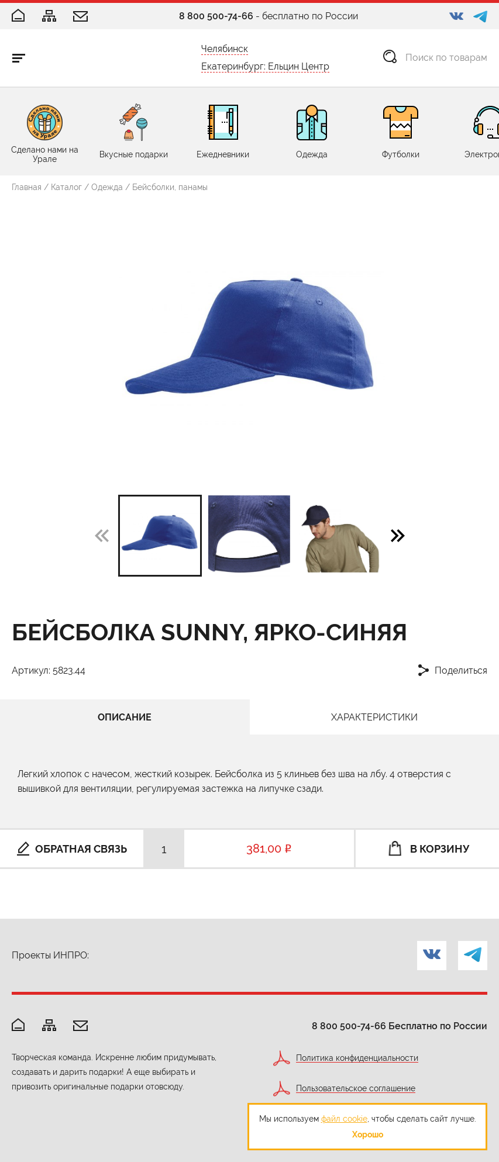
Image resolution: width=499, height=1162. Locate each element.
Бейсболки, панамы (170, 187)
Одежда (107, 187)
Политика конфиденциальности (357, 1058)
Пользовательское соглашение (355, 1088)
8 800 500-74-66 (216, 16)
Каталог (66, 187)
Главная (27, 187)
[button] (398, 535)
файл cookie (344, 1118)
